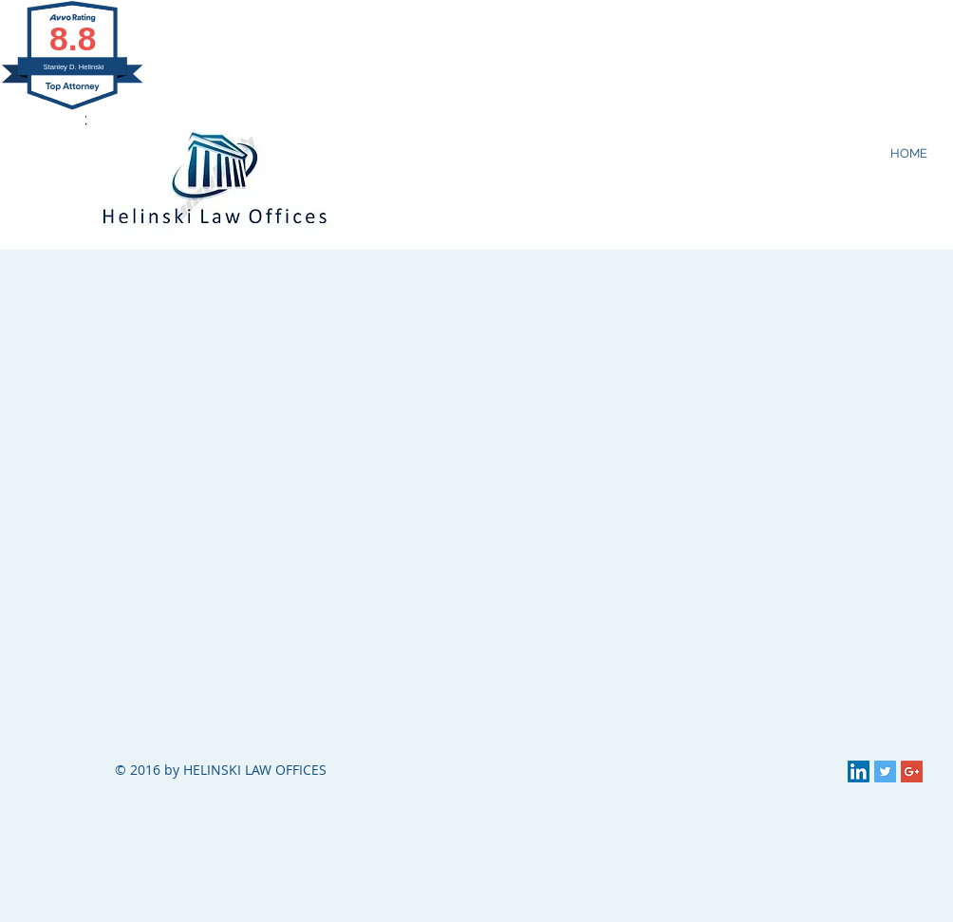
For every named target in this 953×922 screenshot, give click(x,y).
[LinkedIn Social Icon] (858, 771)
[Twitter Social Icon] (885, 771)
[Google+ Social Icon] (912, 771)
